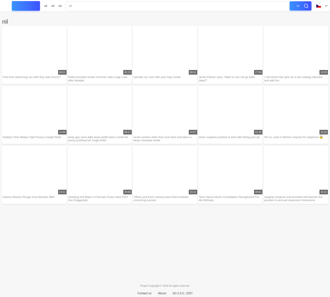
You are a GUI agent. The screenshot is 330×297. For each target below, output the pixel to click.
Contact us (144, 293)
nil (45, 6)
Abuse (162, 293)
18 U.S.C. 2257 (182, 293)
